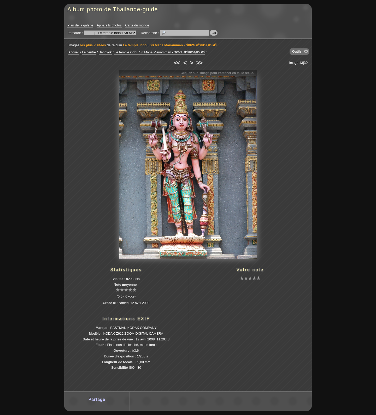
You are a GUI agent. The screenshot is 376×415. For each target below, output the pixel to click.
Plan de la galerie (80, 25)
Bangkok (105, 52)
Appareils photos (109, 25)
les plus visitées (93, 45)
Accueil (73, 52)
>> (199, 62)
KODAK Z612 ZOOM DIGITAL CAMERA (133, 333)
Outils (297, 51)
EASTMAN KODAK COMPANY (133, 328)
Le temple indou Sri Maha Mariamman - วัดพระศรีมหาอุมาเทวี (169, 45)
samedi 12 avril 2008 (134, 303)
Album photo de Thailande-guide (112, 9)
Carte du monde (137, 25)
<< (177, 62)
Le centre (89, 52)
